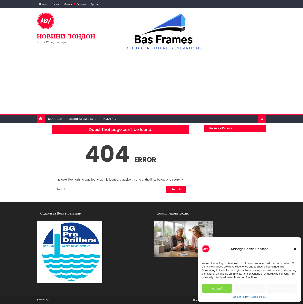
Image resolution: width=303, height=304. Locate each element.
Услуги (108, 119)
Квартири (55, 119)
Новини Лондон (66, 36)
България (81, 4)
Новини (43, 4)
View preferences (282, 288)
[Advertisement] (151, 81)
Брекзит (95, 4)
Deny (249, 288)
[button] (295, 249)
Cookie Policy (241, 297)
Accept (217, 288)
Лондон (68, 4)
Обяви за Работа (81, 119)
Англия (55, 4)
